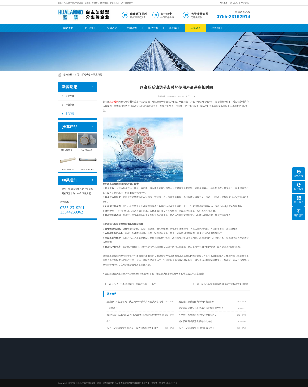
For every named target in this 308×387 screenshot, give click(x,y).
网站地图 (223, 3)
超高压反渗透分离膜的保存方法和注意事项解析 (224, 284)
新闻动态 (195, 28)
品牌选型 (132, 28)
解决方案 (153, 28)
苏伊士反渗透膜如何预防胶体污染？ (196, 328)
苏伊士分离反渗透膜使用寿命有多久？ (198, 315)
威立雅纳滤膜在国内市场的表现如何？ (198, 301)
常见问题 (97, 74)
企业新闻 (68, 96)
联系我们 (245, 3)
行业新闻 (68, 105)
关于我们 (89, 28)
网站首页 (68, 28)
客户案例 (174, 28)
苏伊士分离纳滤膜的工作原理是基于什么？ (134, 284)
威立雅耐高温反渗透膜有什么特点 (195, 321)
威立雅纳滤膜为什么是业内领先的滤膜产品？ (201, 308)
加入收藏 (234, 3)
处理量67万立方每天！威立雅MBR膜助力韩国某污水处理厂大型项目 (135, 304)
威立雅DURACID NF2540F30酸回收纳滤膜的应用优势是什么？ (135, 318)
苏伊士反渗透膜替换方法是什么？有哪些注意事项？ (132, 328)
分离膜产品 (110, 28)
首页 (76, 74)
